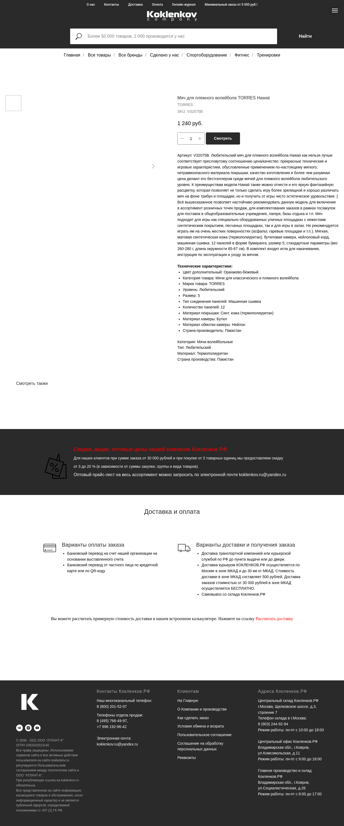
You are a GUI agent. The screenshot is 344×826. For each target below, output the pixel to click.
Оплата (157, 4)
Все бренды (130, 55)
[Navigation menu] (335, 10)
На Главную (187, 700)
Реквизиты (186, 757)
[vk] (19, 728)
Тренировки (268, 55)
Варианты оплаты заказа (93, 545)
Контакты (111, 4)
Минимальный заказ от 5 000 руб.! (231, 4)
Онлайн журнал (184, 4)
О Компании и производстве (202, 709)
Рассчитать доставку (274, 618)
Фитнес (242, 55)
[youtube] (37, 728)
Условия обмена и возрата (200, 726)
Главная (72, 55)
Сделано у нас (164, 55)
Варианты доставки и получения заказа (245, 545)
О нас (91, 4)
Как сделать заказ (193, 718)
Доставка (135, 4)
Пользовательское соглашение (204, 735)
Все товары (99, 55)
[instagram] (28, 728)
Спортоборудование (207, 55)
